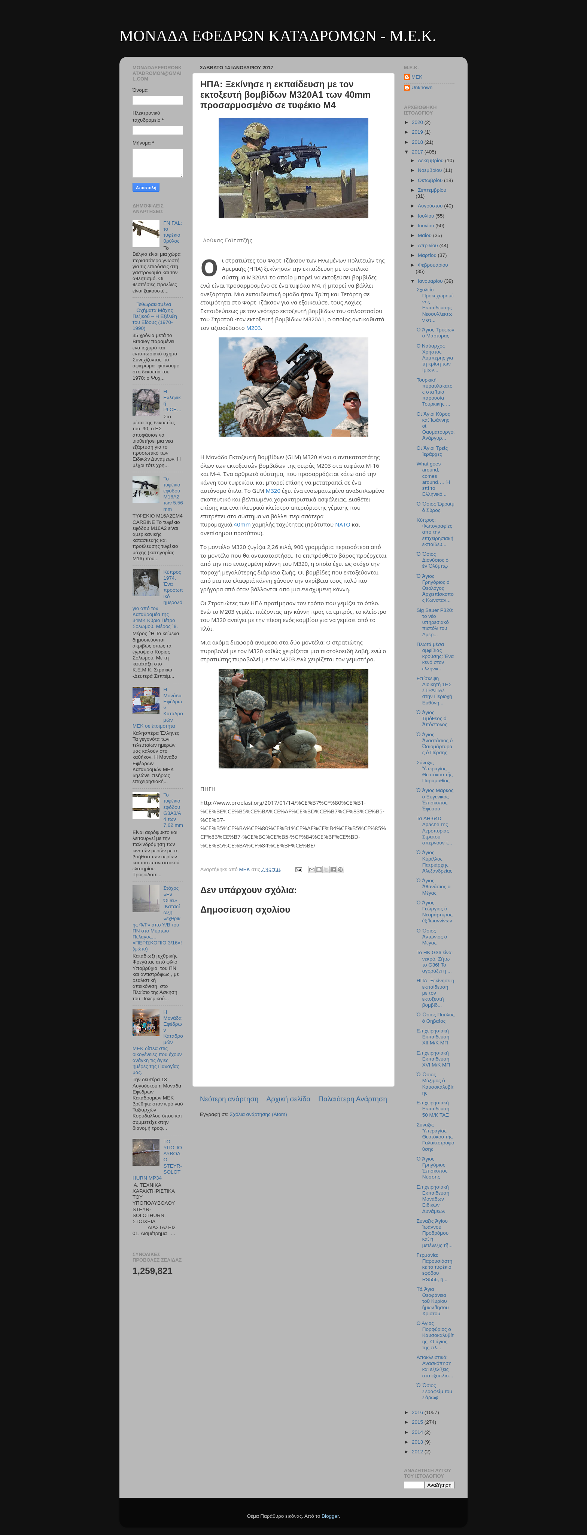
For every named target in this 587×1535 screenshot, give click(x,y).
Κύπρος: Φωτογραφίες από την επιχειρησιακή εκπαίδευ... (435, 532)
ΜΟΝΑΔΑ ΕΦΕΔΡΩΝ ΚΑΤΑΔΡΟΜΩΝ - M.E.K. (277, 36)
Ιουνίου (426, 225)
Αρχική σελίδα (289, 1099)
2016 (418, 1412)
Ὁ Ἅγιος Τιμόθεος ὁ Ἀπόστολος (432, 718)
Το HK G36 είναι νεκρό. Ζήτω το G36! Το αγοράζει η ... (435, 962)
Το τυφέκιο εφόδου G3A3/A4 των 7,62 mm (173, 810)
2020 (418, 122)
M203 (253, 327)
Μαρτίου (428, 255)
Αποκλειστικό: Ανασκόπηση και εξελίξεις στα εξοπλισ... (435, 1366)
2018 (418, 142)
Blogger (330, 1516)
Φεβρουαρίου (433, 265)
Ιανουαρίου (431, 281)
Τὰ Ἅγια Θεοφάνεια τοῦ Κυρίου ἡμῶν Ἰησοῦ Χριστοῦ (433, 1301)
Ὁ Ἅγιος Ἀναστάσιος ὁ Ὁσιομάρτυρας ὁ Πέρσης (435, 744)
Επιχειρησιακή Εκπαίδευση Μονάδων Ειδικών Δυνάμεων (433, 1199)
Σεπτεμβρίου (432, 190)
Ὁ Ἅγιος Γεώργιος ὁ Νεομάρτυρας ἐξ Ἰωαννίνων (435, 912)
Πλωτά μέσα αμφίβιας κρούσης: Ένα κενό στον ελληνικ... (435, 656)
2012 (418, 1451)
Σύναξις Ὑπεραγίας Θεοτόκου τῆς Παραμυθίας (435, 772)
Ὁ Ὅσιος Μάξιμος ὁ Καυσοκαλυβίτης (435, 1084)
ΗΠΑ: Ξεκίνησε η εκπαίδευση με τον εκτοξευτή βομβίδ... (435, 993)
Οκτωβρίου (431, 180)
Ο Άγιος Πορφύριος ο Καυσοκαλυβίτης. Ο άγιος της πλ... (435, 1335)
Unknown (421, 87)
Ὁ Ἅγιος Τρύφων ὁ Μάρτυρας (435, 333)
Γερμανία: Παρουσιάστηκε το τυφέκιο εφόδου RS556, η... (434, 1267)
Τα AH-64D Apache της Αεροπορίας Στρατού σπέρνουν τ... (434, 831)
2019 (418, 132)
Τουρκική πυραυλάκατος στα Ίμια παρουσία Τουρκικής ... (435, 392)
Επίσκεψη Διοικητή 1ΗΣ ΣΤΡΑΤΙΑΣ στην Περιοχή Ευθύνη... (434, 691)
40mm (242, 524)
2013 (418, 1442)
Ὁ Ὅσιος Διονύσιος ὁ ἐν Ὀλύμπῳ (432, 560)
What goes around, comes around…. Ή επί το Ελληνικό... (433, 479)
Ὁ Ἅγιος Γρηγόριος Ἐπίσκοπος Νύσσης (432, 1168)
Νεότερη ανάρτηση (229, 1099)
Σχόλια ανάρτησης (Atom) (258, 1114)
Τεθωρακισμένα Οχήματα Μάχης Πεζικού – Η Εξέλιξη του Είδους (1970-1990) (155, 316)
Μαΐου (425, 235)
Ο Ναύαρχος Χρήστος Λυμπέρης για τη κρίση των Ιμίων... (435, 358)
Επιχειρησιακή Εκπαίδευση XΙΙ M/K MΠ (433, 1037)
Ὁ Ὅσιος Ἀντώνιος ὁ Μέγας (432, 937)
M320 (273, 490)
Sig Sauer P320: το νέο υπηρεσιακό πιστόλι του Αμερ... (435, 622)
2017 (418, 152)
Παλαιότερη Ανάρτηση (352, 1099)
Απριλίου (428, 245)
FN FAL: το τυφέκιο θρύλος (172, 232)
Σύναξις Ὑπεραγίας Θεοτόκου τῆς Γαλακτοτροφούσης (435, 1137)
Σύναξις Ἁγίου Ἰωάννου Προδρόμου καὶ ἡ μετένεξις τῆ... (435, 1233)
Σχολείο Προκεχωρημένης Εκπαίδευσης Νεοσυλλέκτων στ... (435, 305)
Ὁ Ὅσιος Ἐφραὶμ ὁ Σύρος (435, 507)
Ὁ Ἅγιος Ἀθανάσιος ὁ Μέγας (433, 886)
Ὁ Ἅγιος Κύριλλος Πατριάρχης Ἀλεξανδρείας (435, 862)
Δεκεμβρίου (431, 160)
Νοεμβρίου (430, 170)
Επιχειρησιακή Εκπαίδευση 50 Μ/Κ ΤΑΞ (433, 1108)
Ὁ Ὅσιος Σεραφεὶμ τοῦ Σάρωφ (434, 1391)
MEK (416, 77)
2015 (418, 1422)
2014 (418, 1432)
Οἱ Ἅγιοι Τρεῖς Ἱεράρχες (432, 451)
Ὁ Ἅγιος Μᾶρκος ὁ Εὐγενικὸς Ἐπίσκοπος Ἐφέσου (435, 800)
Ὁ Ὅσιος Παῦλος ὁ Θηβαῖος (435, 1017)
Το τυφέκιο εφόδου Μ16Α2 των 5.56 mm (173, 494)
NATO (342, 524)
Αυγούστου (431, 206)
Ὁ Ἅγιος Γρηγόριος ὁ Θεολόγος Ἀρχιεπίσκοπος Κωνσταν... (435, 588)
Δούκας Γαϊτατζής (228, 240)
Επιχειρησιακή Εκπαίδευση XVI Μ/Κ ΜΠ (433, 1059)
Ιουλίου (426, 216)
